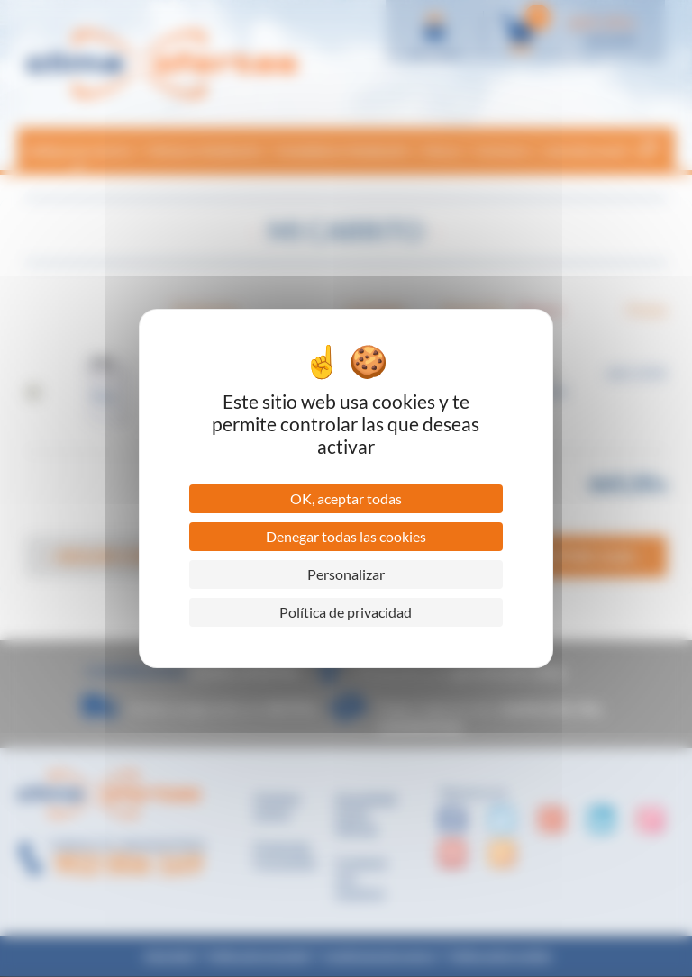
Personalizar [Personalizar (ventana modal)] (346, 574)
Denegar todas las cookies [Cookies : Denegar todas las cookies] (346, 536)
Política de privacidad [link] (345, 611)
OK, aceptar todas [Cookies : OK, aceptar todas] (346, 498)
